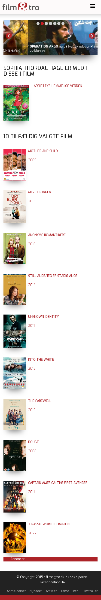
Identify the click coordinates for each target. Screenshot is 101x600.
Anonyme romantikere (47, 235)
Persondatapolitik (52, 582)
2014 (32, 285)
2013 (31, 201)
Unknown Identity (43, 317)
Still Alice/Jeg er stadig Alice (52, 276)
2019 (32, 410)
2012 (32, 368)
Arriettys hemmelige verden (58, 86)
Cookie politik (77, 577)
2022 (32, 533)
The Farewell (39, 401)
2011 (31, 326)
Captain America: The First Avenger (57, 483)
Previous (9, 36)
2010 (32, 244)
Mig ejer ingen (39, 192)
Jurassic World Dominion (49, 524)
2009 (32, 160)
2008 (32, 451)
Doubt (33, 442)
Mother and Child (43, 151)
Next (92, 36)
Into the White (41, 359)
